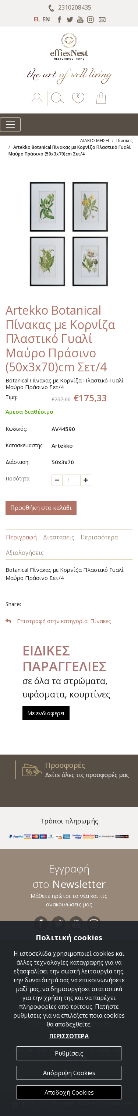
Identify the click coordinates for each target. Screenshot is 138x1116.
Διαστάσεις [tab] (58, 537)
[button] (77, 103)
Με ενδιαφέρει (46, 713)
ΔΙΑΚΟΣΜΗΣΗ (94, 140)
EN (46, 19)
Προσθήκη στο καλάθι (41, 508)
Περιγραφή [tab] (21, 537)
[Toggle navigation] (10, 124)
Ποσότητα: (18, 478)
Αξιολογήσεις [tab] (25, 553)
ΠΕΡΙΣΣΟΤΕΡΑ (69, 1036)
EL (37, 19)
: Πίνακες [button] (58, 621)
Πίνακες (124, 140)
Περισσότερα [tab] (99, 537)
